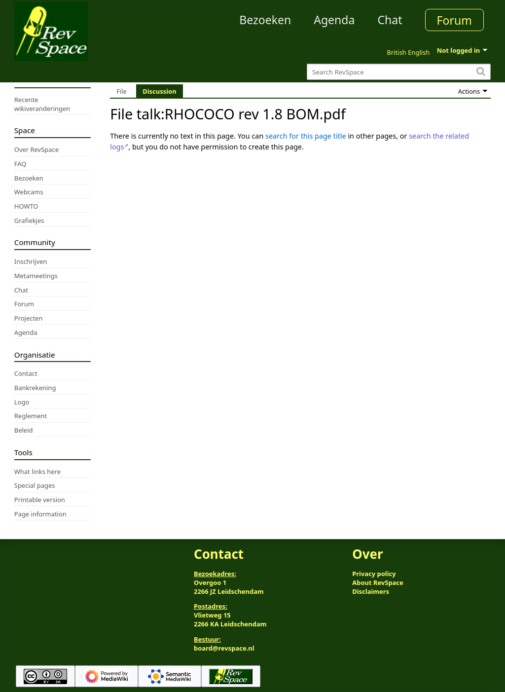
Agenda (334, 20)
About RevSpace (377, 582)
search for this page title (305, 136)
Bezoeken (265, 20)
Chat (389, 20)
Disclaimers (370, 591)
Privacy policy (374, 573)
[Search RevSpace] (399, 72)
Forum (454, 20)
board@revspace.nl (224, 648)
